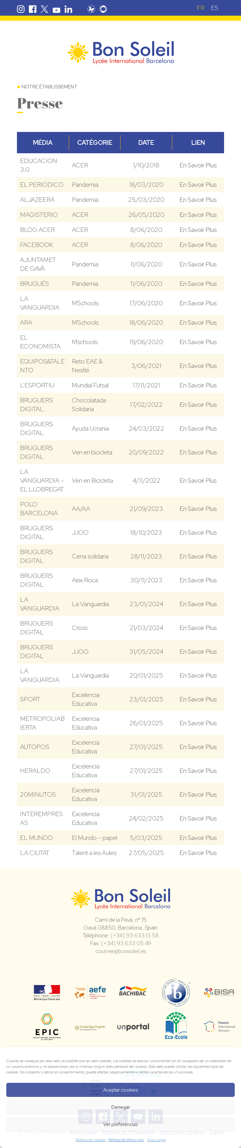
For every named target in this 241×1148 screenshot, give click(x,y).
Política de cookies (90, 1139)
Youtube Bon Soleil (56, 9)
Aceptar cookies (120, 1090)
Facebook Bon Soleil (32, 9)
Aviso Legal (156, 1139)
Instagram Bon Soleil (20, 9)
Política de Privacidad (126, 1139)
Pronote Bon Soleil (91, 9)
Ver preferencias (120, 1124)
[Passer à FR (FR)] (201, 8)
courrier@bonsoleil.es (120, 951)
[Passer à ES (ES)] (215, 8)
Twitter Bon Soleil (44, 9)
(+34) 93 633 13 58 (134, 935)
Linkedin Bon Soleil (68, 9)
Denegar (120, 1107)
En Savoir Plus (198, 165)
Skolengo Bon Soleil (103, 9)
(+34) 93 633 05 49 (126, 943)
